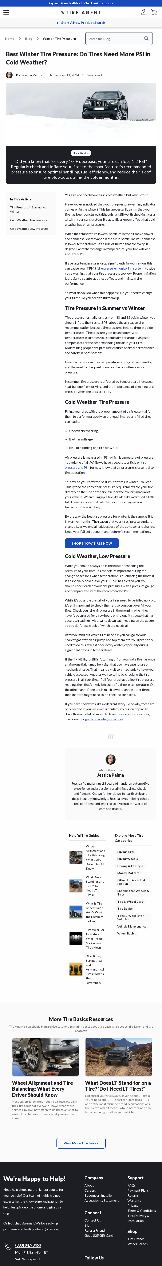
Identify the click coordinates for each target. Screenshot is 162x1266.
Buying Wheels (127, 859)
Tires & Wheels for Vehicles (130, 917)
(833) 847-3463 (28, 1245)
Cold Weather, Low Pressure (29, 228)
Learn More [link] (106, 3)
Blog (87, 1225)
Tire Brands (136, 1239)
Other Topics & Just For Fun (131, 882)
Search (148, 38)
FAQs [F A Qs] (131, 1185)
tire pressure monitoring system (120, 268)
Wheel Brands (137, 1244)
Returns (133, 1195)
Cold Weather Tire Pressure (28, 220)
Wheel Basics (126, 933)
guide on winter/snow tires (104, 719)
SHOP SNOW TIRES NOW (92, 543)
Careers (90, 1190)
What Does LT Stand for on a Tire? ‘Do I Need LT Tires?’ (118, 1086)
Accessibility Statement (101, 1200)
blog (28, 38)
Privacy (132, 1205)
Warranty (134, 1200)
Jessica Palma (31, 75)
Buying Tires (126, 852)
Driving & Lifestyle (130, 866)
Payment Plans (138, 1190)
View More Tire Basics (81, 1143)
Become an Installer (98, 1195)
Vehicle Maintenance (131, 926)
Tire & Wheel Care (130, 901)
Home (10, 38)
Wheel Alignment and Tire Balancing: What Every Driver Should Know (42, 1089)
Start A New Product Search (83, 22)
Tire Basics (125, 908)
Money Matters (128, 873)
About (89, 1185)
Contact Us (92, 1220)
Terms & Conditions (141, 1210)
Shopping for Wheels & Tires (133, 892)
